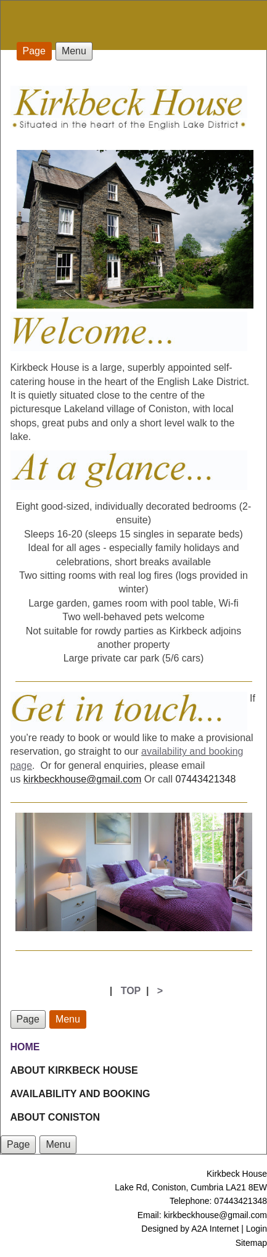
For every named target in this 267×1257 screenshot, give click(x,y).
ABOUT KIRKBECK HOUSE (74, 1070)
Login (256, 1229)
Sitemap (251, 1243)
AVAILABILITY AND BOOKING (80, 1094)
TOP (131, 990)
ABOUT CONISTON (55, 1117)
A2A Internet (215, 1229)
